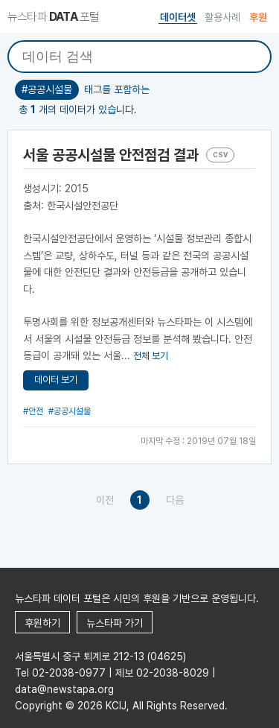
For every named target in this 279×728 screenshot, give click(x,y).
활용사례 (222, 17)
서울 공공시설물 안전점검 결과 (111, 155)
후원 (258, 17)
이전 (105, 500)
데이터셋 (178, 17)
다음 (175, 500)
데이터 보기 (55, 379)
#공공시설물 (69, 411)
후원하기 (42, 623)
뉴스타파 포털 (53, 17)
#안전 (33, 411)
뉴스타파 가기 (114, 623)
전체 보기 (150, 355)
